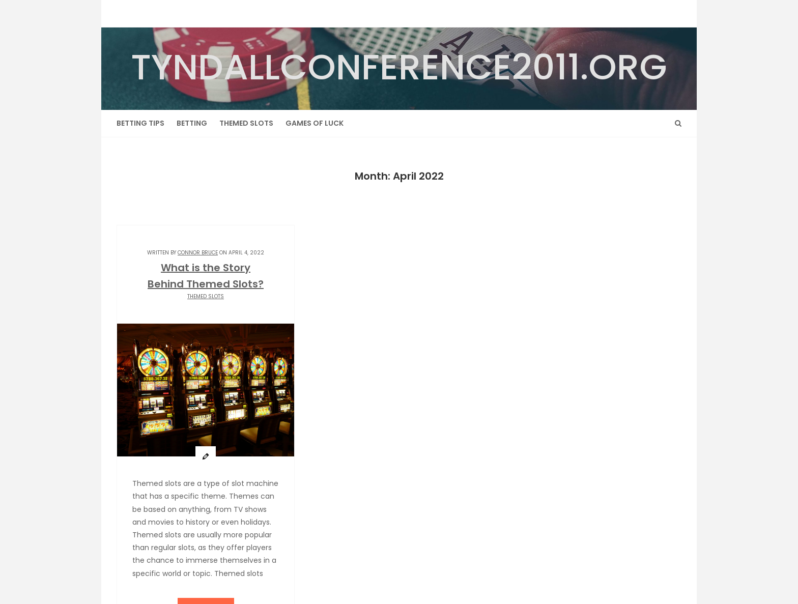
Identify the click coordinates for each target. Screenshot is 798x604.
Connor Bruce (198, 252)
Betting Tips (140, 123)
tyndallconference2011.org (399, 67)
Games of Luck (315, 123)
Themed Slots (246, 123)
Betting (192, 123)
